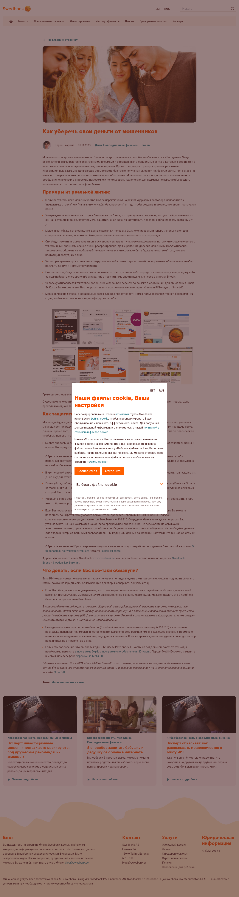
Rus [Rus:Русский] (161, 390)
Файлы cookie (97, 461)
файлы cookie (99, 418)
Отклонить (113, 471)
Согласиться (87, 471)
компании (122, 414)
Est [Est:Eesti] (152, 390)
